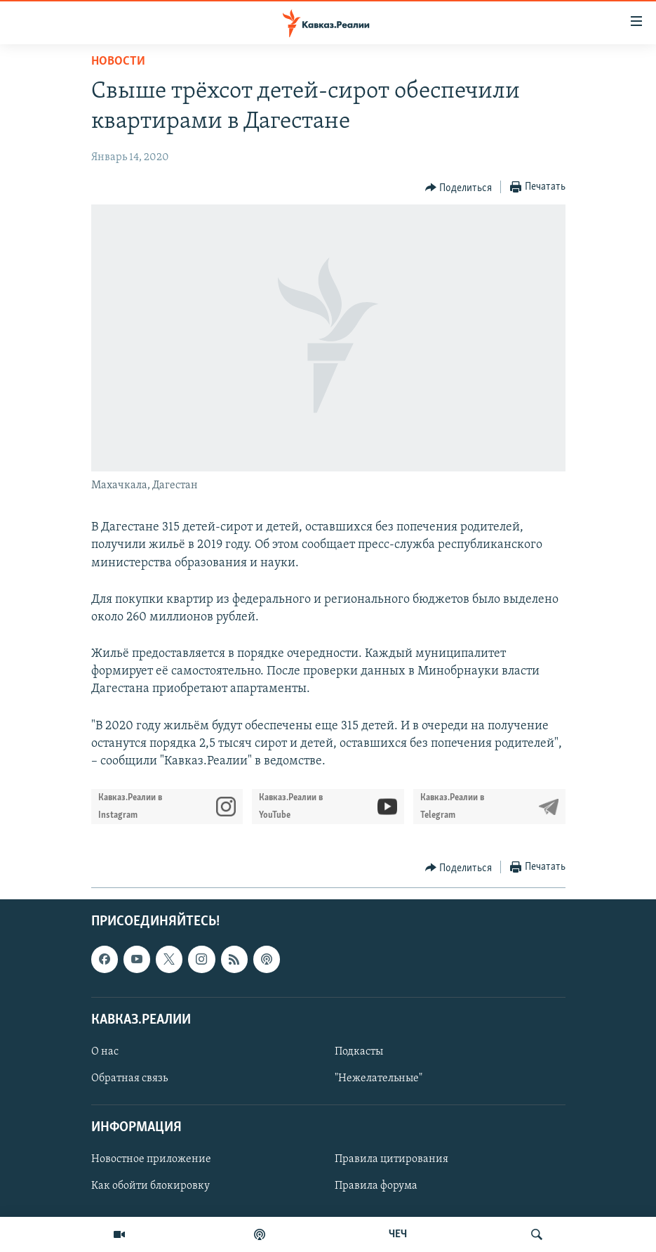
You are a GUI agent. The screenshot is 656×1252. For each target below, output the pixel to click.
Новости (118, 61)
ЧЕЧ (398, 1234)
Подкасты (359, 1051)
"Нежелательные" (378, 1078)
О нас (105, 1051)
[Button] (459, 187)
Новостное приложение (151, 1160)
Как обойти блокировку (150, 1186)
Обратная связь (129, 1078)
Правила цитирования (391, 1160)
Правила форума (376, 1186)
